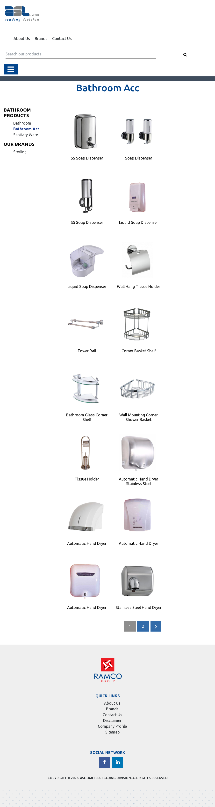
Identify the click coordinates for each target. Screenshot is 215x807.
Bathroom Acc (26, 129)
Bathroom (22, 123)
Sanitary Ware (25, 135)
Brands (41, 38)
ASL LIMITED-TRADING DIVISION (105, 778)
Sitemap (112, 732)
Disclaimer (112, 720)
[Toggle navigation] (11, 69)
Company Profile (112, 726)
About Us (22, 38)
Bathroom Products (17, 112)
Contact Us (62, 38)
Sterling (20, 152)
